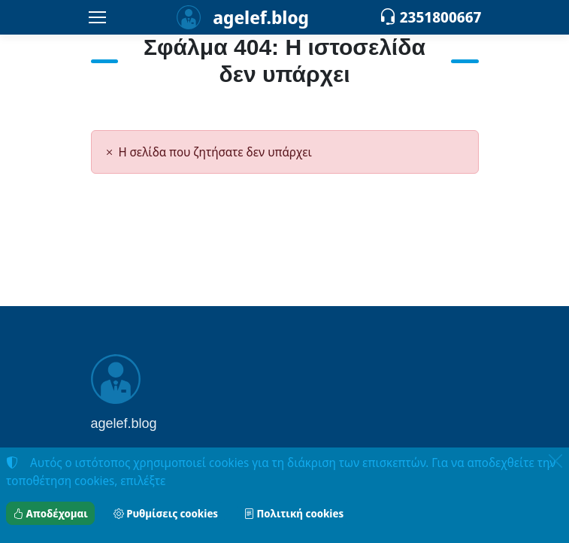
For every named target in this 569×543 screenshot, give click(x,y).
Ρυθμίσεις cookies (165, 513)
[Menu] (97, 17)
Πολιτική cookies (294, 513)
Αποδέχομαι (50, 513)
